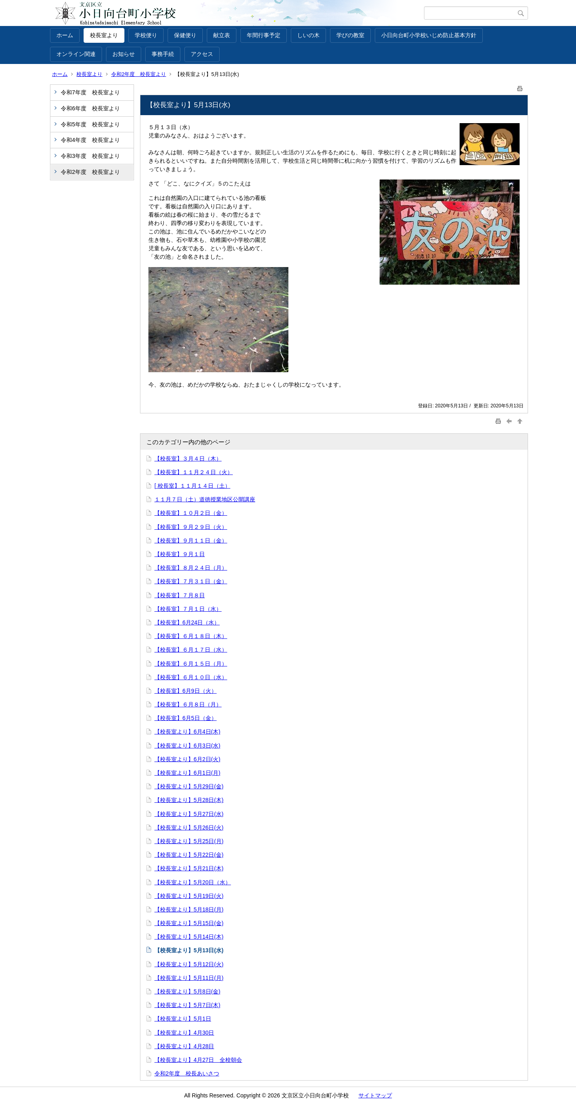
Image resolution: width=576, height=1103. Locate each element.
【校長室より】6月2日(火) (187, 759)
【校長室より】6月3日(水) (187, 745)
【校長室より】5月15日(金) (189, 923)
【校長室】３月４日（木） (188, 458)
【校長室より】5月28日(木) (189, 800)
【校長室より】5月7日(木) (187, 1005)
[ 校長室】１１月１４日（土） (192, 486)
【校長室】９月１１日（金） (190, 540)
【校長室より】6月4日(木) (187, 731)
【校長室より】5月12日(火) (189, 964)
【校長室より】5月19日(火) (189, 896)
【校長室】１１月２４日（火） (193, 472)
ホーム (64, 35)
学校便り (146, 35)
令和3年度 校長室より (90, 156)
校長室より (104, 35)
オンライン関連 (76, 54)
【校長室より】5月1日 (182, 1018)
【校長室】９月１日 (179, 554)
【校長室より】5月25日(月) (189, 841)
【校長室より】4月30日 (184, 1032)
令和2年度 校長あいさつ (186, 1073)
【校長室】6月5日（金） (185, 718)
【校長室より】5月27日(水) (189, 814)
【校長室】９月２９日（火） (190, 527)
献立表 (221, 35)
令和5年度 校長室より (90, 124)
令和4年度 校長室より (90, 140)
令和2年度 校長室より (138, 74)
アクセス (202, 54)
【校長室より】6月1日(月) (187, 773)
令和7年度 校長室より (90, 92)
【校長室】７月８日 (179, 595)
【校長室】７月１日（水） (188, 609)
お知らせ (123, 54)
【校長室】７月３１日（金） (190, 581)
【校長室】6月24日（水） (187, 622)
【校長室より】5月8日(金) (187, 991)
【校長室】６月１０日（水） (190, 677)
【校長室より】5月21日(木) (189, 868)
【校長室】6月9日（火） (185, 691)
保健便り (185, 35)
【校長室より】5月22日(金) (189, 855)
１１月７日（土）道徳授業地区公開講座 (204, 499)
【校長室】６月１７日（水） (190, 649)
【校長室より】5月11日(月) (189, 978)
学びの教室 (350, 35)
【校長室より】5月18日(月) (189, 909)
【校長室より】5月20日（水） (192, 882)
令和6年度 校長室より (90, 108)
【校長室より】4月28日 (184, 1046)
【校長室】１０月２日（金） (190, 513)
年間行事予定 (263, 35)
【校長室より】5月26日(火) (189, 827)
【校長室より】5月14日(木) (189, 936)
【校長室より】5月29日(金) (189, 786)
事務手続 (163, 54)
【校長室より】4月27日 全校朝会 (198, 1060)
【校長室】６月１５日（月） (190, 663)
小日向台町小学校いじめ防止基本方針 (428, 35)
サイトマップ (375, 1095)
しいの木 (308, 35)
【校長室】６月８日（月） (188, 704)
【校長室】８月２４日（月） (190, 567)
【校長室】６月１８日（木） (190, 636)
